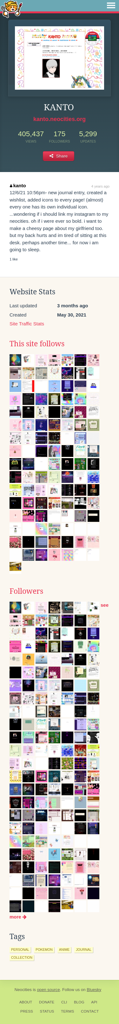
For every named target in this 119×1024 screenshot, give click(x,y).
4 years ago (100, 186)
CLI (64, 1002)
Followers (26, 591)
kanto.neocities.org (59, 119)
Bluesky (94, 989)
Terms (67, 1011)
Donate (46, 1002)
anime (64, 949)
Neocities (23, 989)
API (94, 1002)
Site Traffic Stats (27, 323)
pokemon (44, 949)
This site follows (37, 344)
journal (83, 949)
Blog (79, 1002)
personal (20, 949)
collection (21, 957)
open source (48, 989)
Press (26, 1011)
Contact (90, 1011)
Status (47, 1011)
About (25, 1002)
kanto (18, 185)
